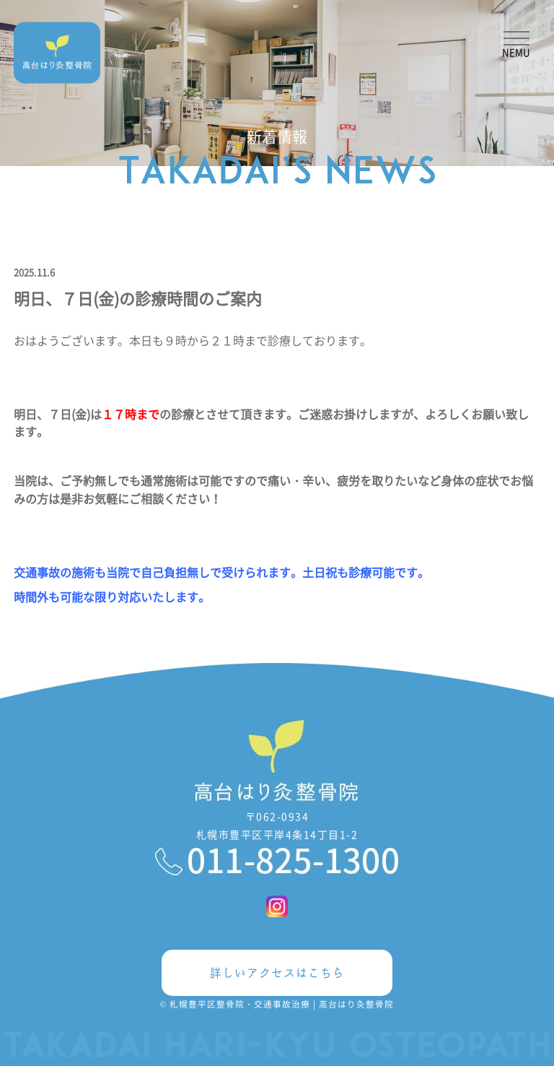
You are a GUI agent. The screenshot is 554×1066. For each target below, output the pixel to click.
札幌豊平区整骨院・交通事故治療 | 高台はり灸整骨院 (282, 1003)
